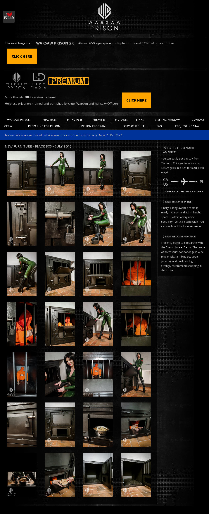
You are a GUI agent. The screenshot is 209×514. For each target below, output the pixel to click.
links (140, 119)
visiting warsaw (167, 119)
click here (22, 56)
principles (74, 119)
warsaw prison (18, 119)
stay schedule (134, 126)
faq (159, 126)
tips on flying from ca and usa (182, 185)
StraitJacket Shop (178, 247)
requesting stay (187, 126)
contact (198, 119)
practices (49, 119)
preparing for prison (44, 126)
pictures (121, 119)
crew (8, 126)
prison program (93, 126)
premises (99, 119)
